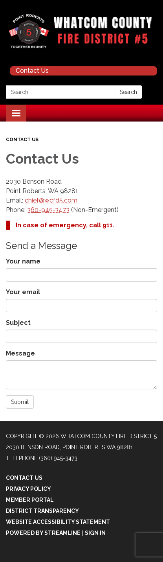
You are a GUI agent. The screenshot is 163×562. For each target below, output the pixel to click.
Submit (20, 402)
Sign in (95, 533)
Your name (23, 261)
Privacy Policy (28, 489)
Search (128, 92)
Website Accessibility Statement (58, 522)
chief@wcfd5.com (51, 200)
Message (20, 353)
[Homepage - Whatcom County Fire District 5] (81, 31)
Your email (23, 292)
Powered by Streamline (43, 533)
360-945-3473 (48, 210)
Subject (18, 322)
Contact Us (32, 70)
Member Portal (30, 500)
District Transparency (42, 511)
